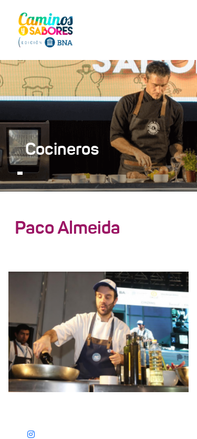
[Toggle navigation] (174, 29)
